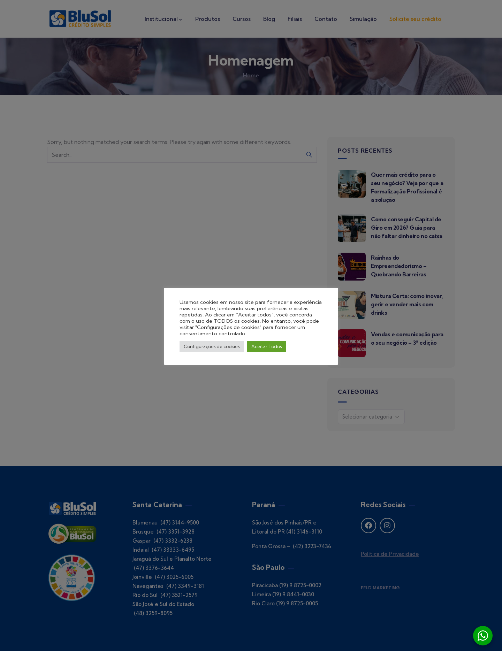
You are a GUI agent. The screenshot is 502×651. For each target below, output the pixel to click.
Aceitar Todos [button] (266, 346)
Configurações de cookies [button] (211, 346)
